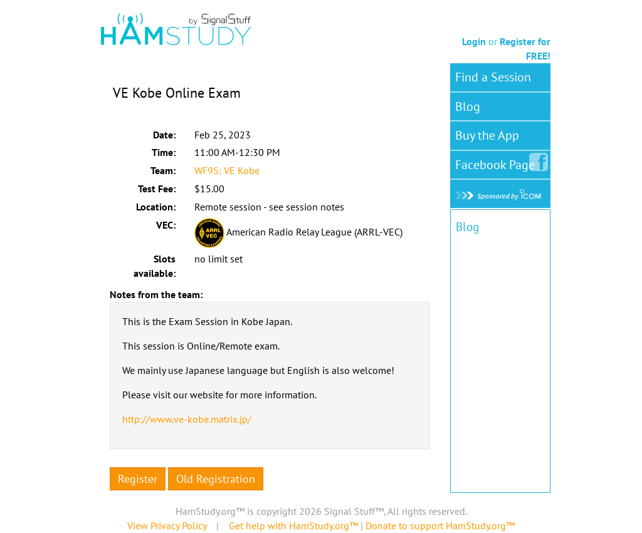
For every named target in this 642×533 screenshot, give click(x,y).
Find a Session (493, 77)
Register (137, 479)
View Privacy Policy (166, 525)
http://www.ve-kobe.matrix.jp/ (186, 419)
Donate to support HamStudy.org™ (440, 525)
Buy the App (487, 135)
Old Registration (215, 479)
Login (474, 41)
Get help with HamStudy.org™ (293, 525)
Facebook (497, 162)
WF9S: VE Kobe (227, 170)
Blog (467, 106)
